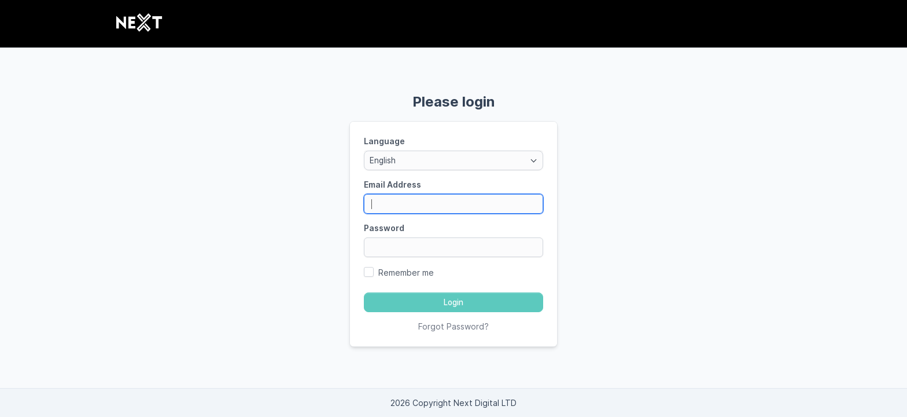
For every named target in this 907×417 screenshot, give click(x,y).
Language (384, 141)
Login (453, 302)
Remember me (406, 272)
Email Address (392, 184)
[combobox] (453, 160)
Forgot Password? (453, 326)
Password (384, 228)
